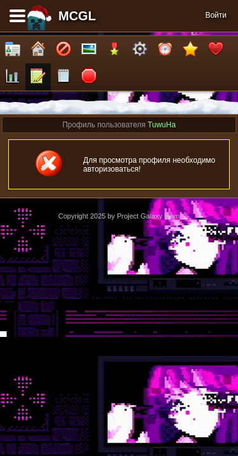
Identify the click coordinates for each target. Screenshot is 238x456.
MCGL (77, 16)
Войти (216, 15)
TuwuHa (162, 124)
